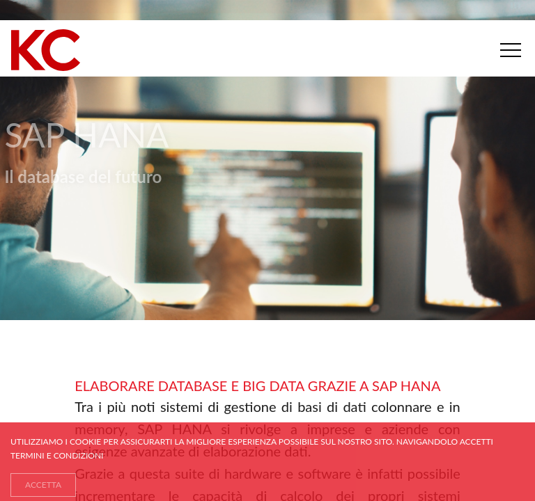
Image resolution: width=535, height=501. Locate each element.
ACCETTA (43, 484)
